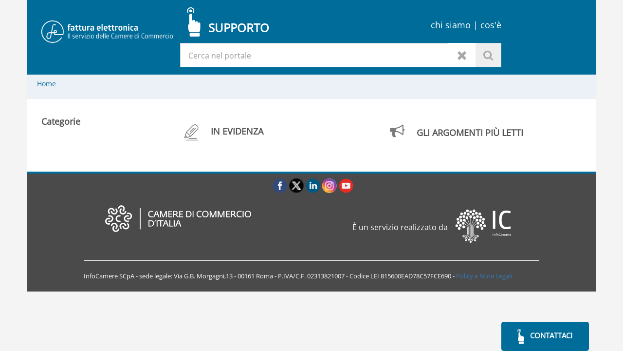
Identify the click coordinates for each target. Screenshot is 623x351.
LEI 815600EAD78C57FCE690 (410, 276)
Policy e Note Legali (484, 276)
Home (46, 83)
